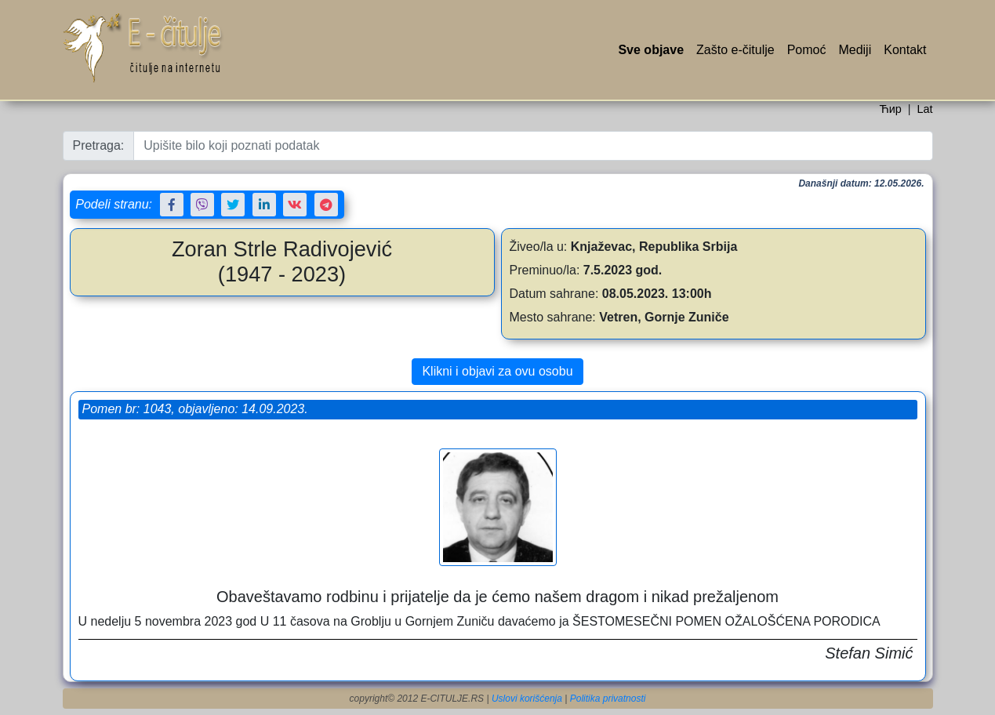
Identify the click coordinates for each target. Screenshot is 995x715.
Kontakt (905, 49)
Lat (924, 109)
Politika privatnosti (608, 698)
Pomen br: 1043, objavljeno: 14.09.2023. (195, 409)
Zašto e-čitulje (735, 49)
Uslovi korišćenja (527, 698)
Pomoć (806, 49)
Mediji (854, 49)
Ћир (890, 109)
